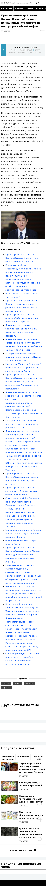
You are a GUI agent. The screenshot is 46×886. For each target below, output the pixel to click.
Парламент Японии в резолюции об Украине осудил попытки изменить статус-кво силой (23, 579)
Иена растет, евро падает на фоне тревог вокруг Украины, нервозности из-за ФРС (21, 646)
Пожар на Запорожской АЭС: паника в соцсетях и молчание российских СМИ (22, 424)
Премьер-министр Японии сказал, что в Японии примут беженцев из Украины (21, 491)
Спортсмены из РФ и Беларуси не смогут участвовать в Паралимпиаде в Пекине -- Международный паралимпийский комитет (22, 505)
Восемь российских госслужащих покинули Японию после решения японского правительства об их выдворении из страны (23, 272)
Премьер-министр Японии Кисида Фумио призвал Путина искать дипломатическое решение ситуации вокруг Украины (22, 554)
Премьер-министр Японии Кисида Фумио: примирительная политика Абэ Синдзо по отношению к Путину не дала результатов (23, 381)
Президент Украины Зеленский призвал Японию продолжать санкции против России (23, 367)
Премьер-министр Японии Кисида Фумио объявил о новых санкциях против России (23, 258)
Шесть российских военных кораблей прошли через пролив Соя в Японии (23, 413)
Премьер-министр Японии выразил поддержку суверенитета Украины (20, 569)
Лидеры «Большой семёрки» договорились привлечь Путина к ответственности (23, 357)
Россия (6, 683)
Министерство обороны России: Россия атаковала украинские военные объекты (23, 533)
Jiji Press (6, 688)
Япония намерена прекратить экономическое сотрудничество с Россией (23, 396)
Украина (29, 683)
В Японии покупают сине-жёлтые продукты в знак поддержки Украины (23, 466)
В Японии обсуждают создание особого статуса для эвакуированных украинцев (22, 286)
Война (17, 683)
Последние (6, 8)
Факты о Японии (35, 8)
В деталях (19, 8)
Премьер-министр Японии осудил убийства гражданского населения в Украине (22, 318)
